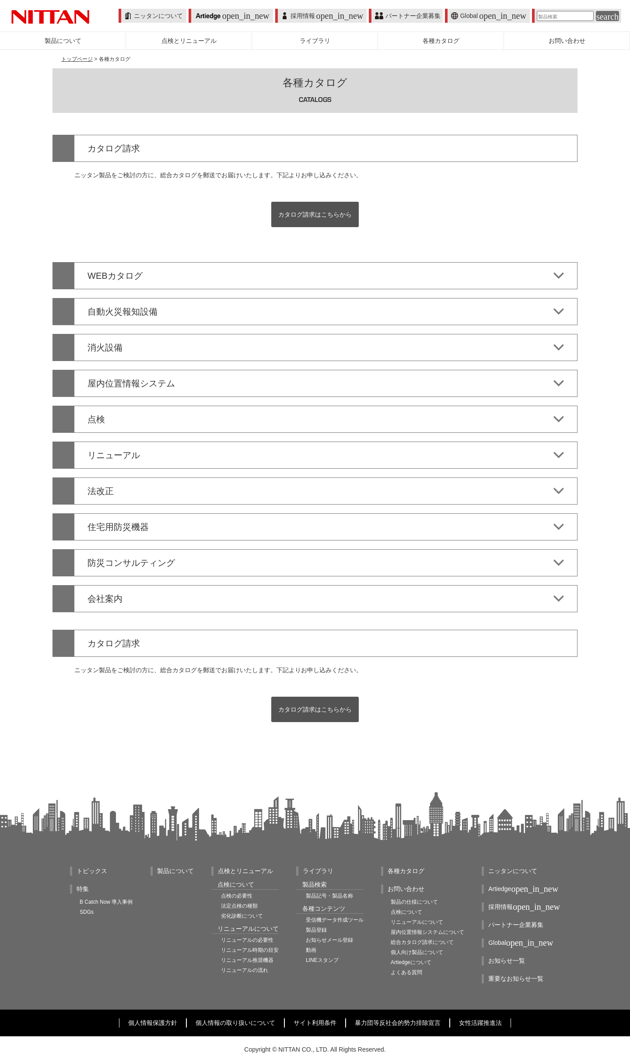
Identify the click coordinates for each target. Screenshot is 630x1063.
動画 (311, 950)
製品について (175, 870)
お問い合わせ (406, 888)
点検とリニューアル (245, 870)
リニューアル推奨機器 (247, 960)
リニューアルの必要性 (247, 940)
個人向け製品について (417, 952)
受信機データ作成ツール (335, 920)
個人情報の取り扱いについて (235, 1022)
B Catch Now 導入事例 (106, 902)
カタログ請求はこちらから (315, 214)
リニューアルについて (417, 922)
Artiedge (523, 889)
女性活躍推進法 (480, 1022)
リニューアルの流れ (244, 970)
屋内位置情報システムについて (427, 932)
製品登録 (316, 930)
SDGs (87, 912)
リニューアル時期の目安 (250, 950)
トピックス (92, 870)
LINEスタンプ (322, 960)
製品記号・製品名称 (329, 896)
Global (488, 16)
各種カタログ (406, 870)
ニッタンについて (154, 15)
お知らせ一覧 (506, 960)
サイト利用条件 (315, 1022)
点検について (406, 912)
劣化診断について (242, 916)
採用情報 (322, 16)
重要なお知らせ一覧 (515, 978)
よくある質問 (406, 972)
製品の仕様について (414, 902)
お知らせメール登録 (329, 940)
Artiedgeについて (411, 962)
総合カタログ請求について (422, 942)
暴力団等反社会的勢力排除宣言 (398, 1022)
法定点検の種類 (239, 906)
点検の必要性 (236, 896)
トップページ (77, 59)
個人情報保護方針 (152, 1022)
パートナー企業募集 (407, 15)
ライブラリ (318, 870)
